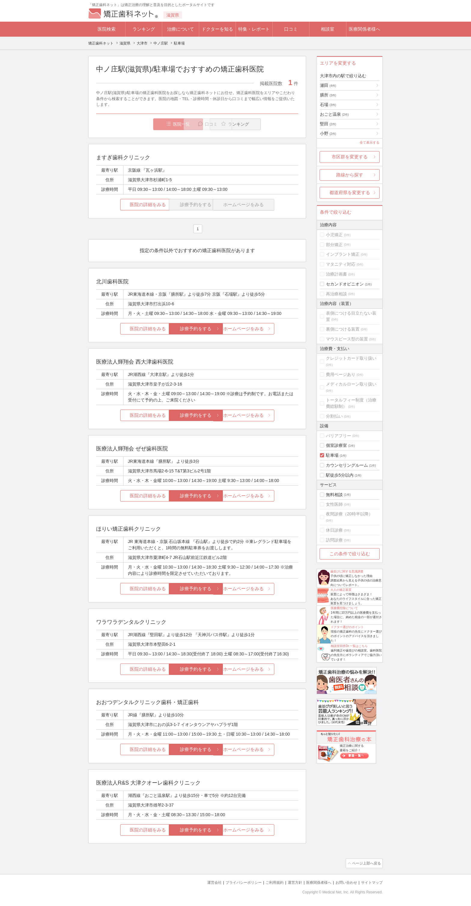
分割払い (334, 416)
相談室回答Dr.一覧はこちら (349, 646)
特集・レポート (254, 29)
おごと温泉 (334, 114)
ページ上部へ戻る (365, 863)
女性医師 (334, 504)
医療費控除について (344, 608)
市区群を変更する (350, 156)
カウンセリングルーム (347, 465)
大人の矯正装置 (340, 589)
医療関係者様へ (364, 29)
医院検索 (107, 29)
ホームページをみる (265, 328)
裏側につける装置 (343, 329)
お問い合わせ (343, 882)
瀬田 (328, 85)
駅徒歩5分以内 (340, 475)
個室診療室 (336, 445)
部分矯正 (334, 244)
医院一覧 (138, 124)
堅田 (328, 123)
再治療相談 (336, 293)
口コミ (291, 29)
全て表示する (369, 142)
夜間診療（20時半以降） (349, 513)
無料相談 (334, 494)
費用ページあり (340, 374)
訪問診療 (334, 540)
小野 (328, 133)
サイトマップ (371, 882)
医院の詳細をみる (130, 204)
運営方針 (288, 882)
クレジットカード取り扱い (351, 358)
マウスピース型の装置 (347, 339)
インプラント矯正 (343, 254)
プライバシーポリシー (233, 882)
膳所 (328, 95)
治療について (180, 29)
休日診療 (334, 530)
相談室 (327, 29)
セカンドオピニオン (345, 284)
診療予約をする (197, 328)
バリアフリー (338, 435)
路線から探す (349, 174)
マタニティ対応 (340, 264)
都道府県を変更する (350, 192)
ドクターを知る (217, 29)
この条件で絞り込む (350, 553)
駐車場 (332, 455)
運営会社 (202, 882)
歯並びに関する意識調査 (346, 571)
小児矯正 (334, 234)
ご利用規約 (267, 882)
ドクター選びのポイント (347, 627)
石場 (328, 104)
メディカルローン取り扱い (351, 384)
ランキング (143, 29)
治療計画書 (336, 274)
